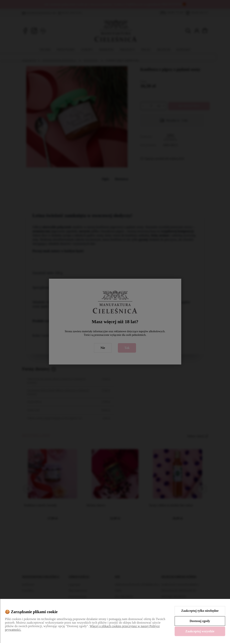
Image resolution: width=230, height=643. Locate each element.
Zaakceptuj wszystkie (199, 631)
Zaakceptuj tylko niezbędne (200, 610)
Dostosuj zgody (200, 621)
